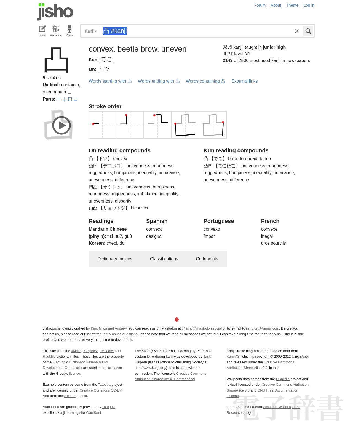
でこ (106, 59)
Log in (309, 5)
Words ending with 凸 (159, 81)
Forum (260, 5)
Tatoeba (104, 384)
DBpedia (283, 379)
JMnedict (107, 351)
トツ (104, 68)
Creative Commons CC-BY (100, 390)
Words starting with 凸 (110, 81)
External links (244, 81)
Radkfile (49, 356)
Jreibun (70, 396)
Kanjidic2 (90, 351)
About (276, 5)
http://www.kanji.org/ (150, 368)
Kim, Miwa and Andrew (108, 328)
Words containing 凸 (206, 81)
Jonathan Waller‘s (277, 407)
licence (74, 373)
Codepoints (207, 259)
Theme (292, 5)
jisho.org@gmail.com (262, 328)
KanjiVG (233, 356)
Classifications (164, 259)
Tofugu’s (108, 407)
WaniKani (93, 413)
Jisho (55, 12)
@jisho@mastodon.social (202, 328)
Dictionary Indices (115, 259)
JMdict (76, 351)
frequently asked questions (116, 334)
